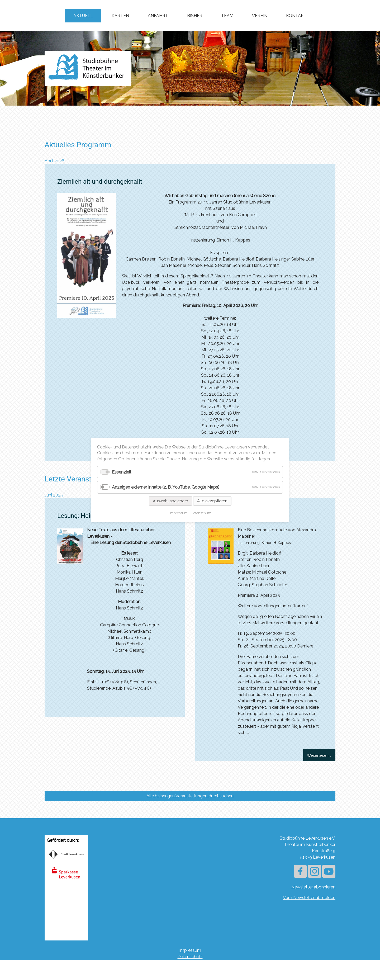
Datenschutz (190, 956)
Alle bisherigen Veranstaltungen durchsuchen (190, 795)
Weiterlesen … (321, 755)
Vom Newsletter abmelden (309, 897)
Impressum (190, 950)
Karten (120, 15)
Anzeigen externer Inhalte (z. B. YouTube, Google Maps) (165, 487)
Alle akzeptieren (212, 500)
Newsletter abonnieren (313, 887)
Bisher (194, 15)
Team (227, 15)
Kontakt (296, 15)
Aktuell (83, 15)
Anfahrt (158, 15)
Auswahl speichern (170, 500)
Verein (259, 15)
